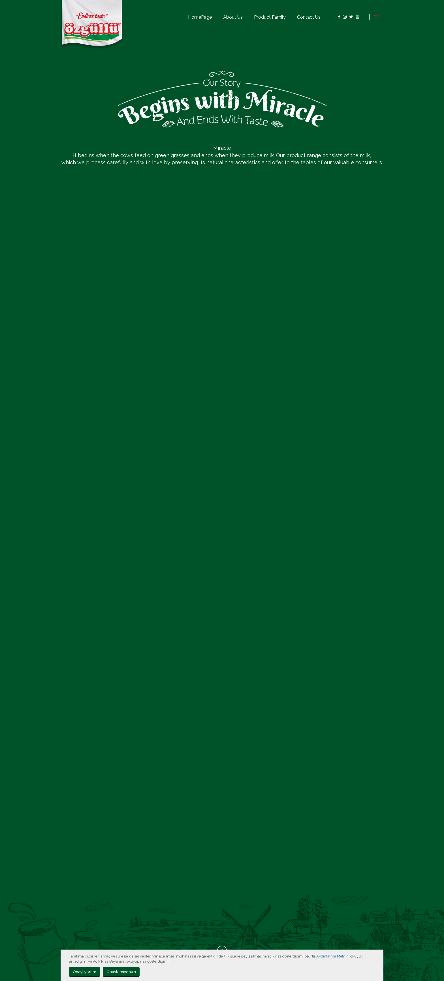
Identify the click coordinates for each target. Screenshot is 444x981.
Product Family (270, 17)
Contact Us (309, 17)
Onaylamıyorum (121, 971)
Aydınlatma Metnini (332, 956)
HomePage (200, 17)
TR (376, 17)
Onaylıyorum (84, 971)
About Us (233, 17)
